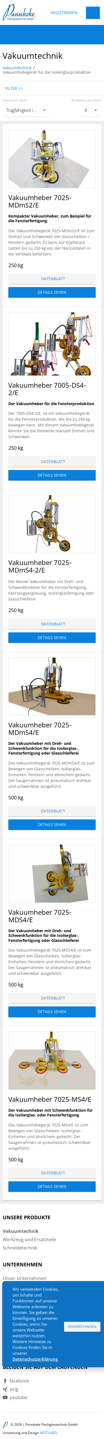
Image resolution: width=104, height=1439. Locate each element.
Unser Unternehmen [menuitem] (24, 1278)
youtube (18, 1397)
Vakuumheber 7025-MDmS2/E (40, 201)
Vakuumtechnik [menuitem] (21, 1231)
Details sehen (52, 292)
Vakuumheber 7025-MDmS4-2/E (40, 566)
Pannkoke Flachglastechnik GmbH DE (20, 12)
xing (14, 1389)
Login (93, 13)
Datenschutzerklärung (35, 1359)
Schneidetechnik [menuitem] (20, 1248)
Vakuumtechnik (17, 67)
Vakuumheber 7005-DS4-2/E (47, 388)
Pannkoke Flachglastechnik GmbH (52, 1424)
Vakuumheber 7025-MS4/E (49, 1099)
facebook (19, 1381)
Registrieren (64, 12)
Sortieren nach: (15, 100)
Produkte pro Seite (86, 100)
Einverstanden (82, 1326)
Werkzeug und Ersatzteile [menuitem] (29, 1239)
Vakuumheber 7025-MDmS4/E (40, 728)
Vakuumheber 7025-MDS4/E (40, 916)
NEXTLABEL (49, 1432)
